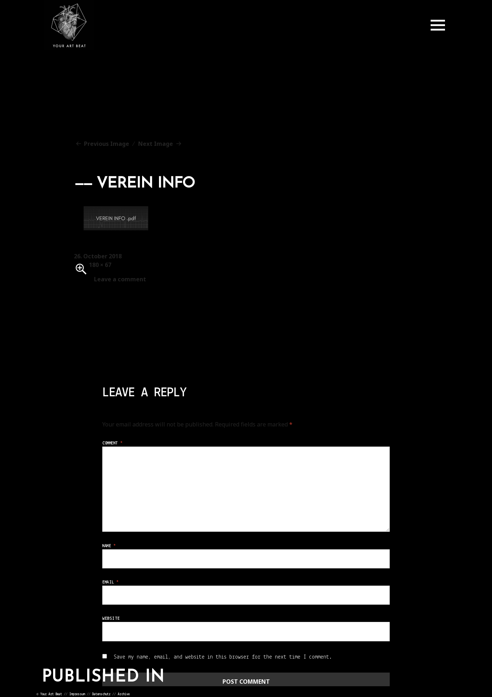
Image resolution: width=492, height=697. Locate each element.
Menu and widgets (438, 25)
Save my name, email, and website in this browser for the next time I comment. (223, 657)
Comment (112, 443)
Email (110, 582)
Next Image (155, 144)
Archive (124, 694)
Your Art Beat (51, 694)
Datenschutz (101, 694)
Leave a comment (120, 279)
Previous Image (106, 144)
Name (109, 546)
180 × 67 (100, 265)
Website (111, 619)
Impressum (77, 694)
